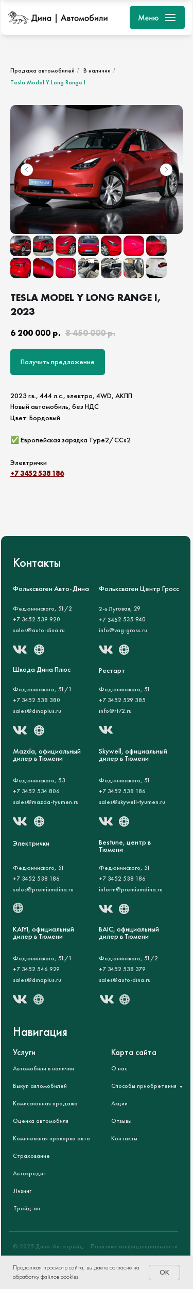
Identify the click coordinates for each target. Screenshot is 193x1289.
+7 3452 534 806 (36, 791)
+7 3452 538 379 (122, 969)
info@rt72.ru (115, 711)
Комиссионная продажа (45, 1103)
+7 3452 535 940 (121, 619)
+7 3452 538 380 (36, 700)
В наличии (97, 70)
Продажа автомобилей (42, 70)
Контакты (124, 1138)
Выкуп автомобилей (40, 1086)
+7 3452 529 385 (122, 700)
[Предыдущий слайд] (27, 170)
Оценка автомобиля (40, 1121)
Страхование (31, 1156)
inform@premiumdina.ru (131, 889)
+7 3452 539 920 (36, 619)
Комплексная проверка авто (51, 1138)
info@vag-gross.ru (123, 630)
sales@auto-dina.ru (39, 630)
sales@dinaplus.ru (37, 980)
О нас (119, 1068)
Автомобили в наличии (43, 1068)
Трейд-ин (26, 1208)
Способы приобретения (144, 1086)
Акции (119, 1103)
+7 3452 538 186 (37, 473)
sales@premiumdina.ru (43, 889)
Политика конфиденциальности (134, 1246)
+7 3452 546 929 (36, 969)
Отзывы (121, 1121)
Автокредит (29, 1173)
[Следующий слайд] (166, 170)
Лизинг (22, 1191)
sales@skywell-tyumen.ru (132, 802)
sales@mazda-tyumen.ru (46, 802)
